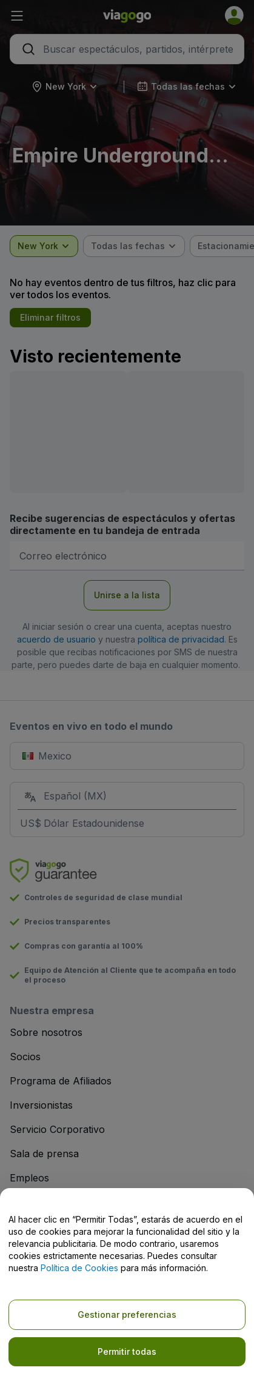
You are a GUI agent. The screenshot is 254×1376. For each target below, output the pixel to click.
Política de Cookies (79, 1268)
